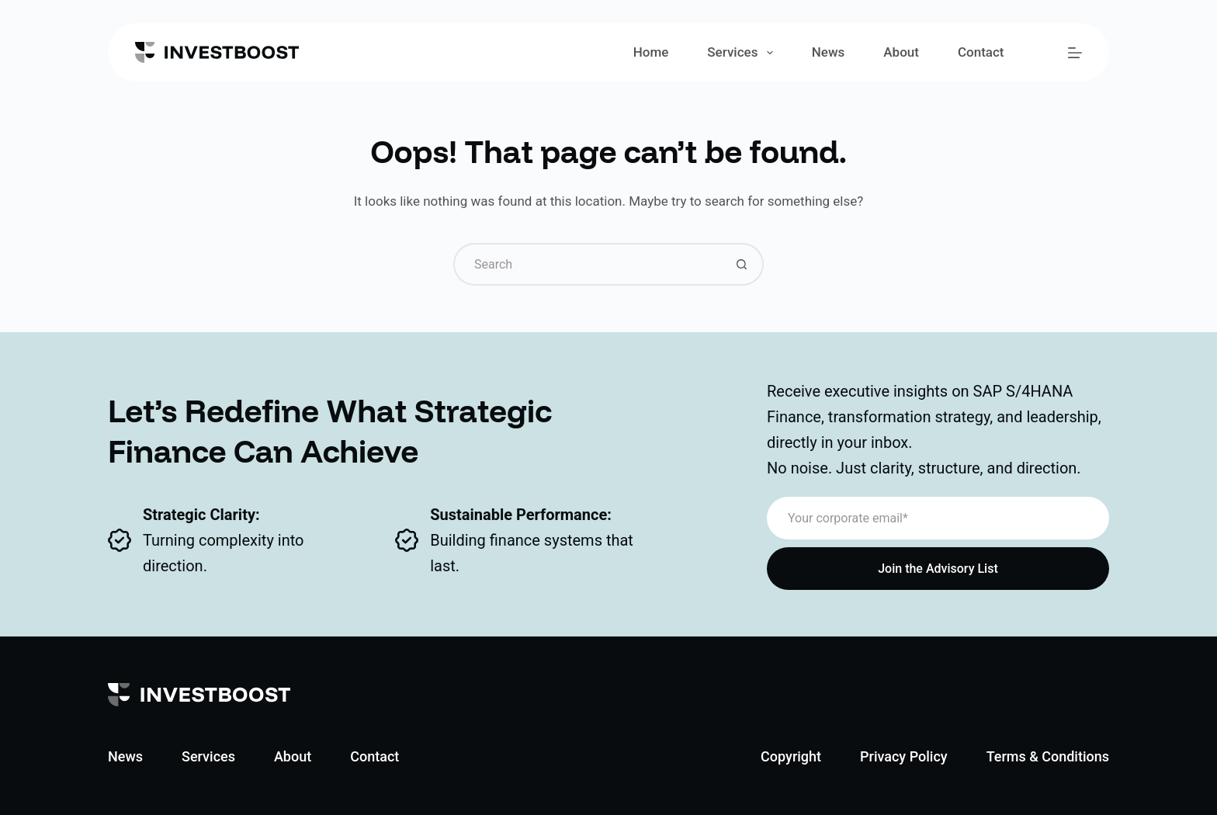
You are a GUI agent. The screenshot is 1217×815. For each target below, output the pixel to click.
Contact (981, 52)
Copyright (791, 756)
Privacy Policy (904, 756)
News (828, 52)
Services (742, 52)
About (901, 52)
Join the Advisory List (938, 568)
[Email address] (938, 518)
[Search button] (742, 264)
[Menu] (1075, 53)
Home (651, 52)
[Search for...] (587, 264)
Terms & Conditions (1047, 756)
